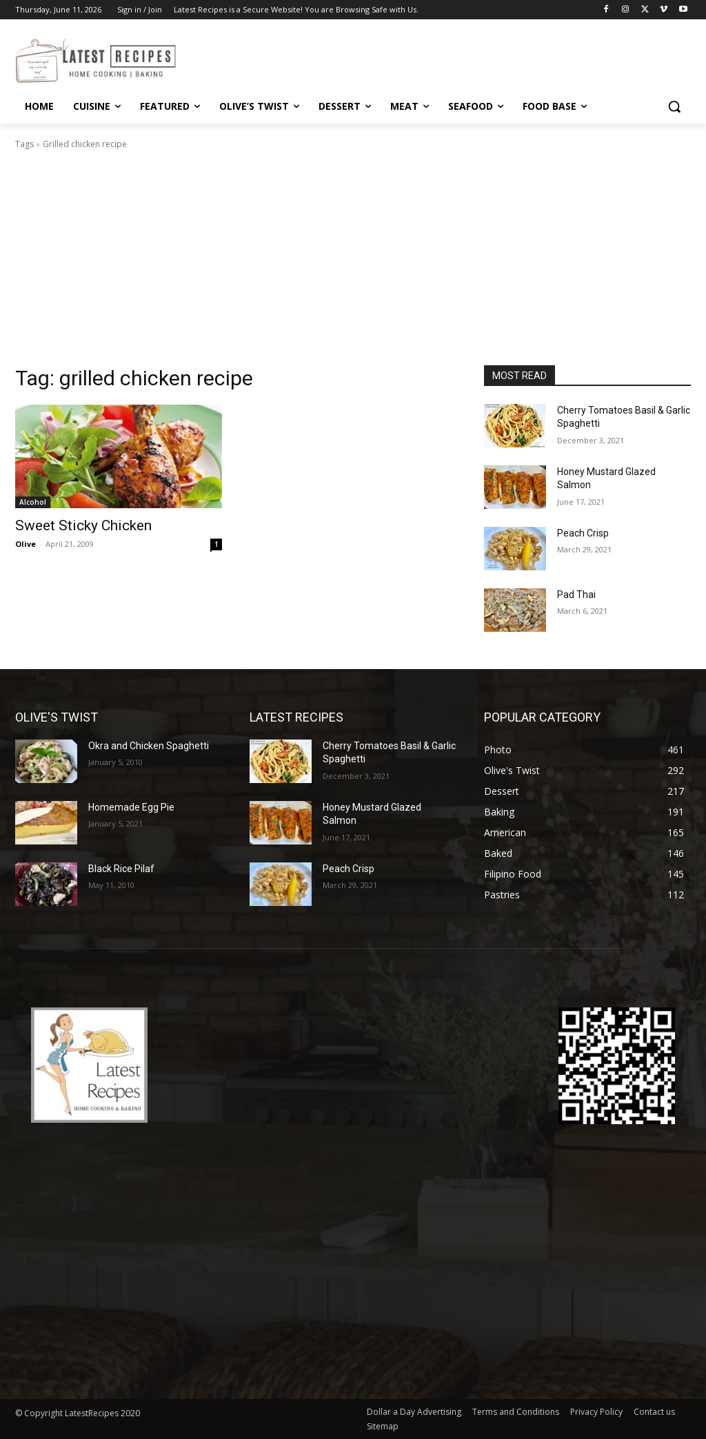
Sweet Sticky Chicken (83, 525)
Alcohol (32, 502)
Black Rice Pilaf (121, 868)
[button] (674, 106)
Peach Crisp (583, 533)
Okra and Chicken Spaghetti (148, 745)
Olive (25, 544)
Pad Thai (576, 594)
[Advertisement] (353, 261)
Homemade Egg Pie (131, 807)
